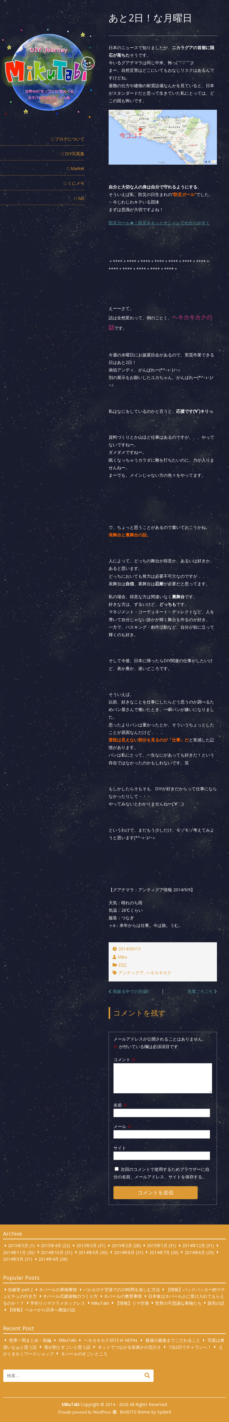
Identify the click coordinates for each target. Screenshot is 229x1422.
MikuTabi (100, 1303)
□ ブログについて (67, 139)
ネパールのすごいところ (84, 1353)
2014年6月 (195, 1252)
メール (122, 1126)
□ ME (79, 198)
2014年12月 (193, 1245)
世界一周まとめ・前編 (30, 1340)
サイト (119, 1148)
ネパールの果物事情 (58, 1289)
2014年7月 (159, 1252)
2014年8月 (124, 1252)
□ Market (75, 168)
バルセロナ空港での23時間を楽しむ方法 (121, 1289)
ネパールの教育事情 (123, 1296)
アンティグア (131, 972)
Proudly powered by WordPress (84, 1412)
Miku (122, 957)
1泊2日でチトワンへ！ (190, 1347)
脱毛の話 (216, 1303)
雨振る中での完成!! (130, 991)
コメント (124, 1059)
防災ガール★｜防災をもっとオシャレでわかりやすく (159, 223)
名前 (120, 1105)
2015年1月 (157, 1245)
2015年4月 (51, 1245)
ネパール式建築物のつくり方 (70, 1296)
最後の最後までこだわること (172, 1340)
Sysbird (164, 1412)
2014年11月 (14, 1252)
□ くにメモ (74, 183)
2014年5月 (13, 1259)
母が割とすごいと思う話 (67, 1347)
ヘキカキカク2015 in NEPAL (111, 1340)
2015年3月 (86, 1245)
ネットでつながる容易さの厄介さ (129, 1347)
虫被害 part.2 (20, 1289)
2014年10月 (52, 1252)
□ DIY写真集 (72, 153)
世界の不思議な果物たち (178, 1303)
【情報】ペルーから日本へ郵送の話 (41, 1310)
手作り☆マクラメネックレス (57, 1303)
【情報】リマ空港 (132, 1303)
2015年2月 (122, 1245)
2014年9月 (88, 1252)
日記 (122, 965)
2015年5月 (18, 1245)
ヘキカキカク (158, 972)
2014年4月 (48, 1259)
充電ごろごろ (200, 991)
